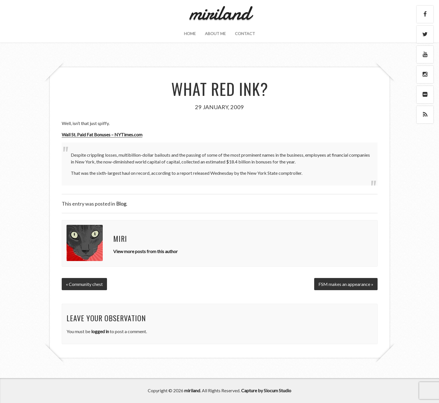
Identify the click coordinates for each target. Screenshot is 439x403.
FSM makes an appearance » (345, 284)
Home (190, 33)
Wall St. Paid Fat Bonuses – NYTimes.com (102, 134)
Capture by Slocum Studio (266, 390)
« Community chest (84, 284)
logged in (100, 331)
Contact (245, 33)
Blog (121, 204)
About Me (215, 33)
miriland (192, 390)
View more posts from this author (145, 251)
